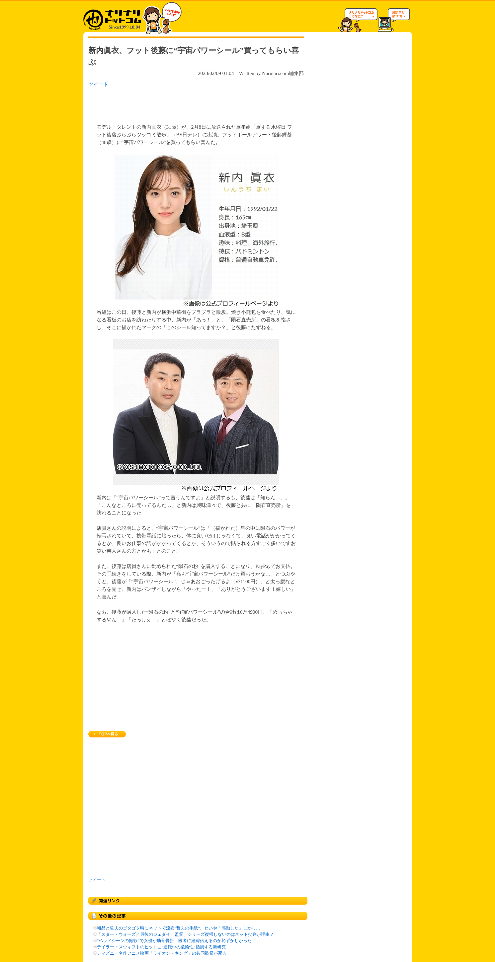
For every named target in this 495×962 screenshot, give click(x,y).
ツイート (98, 84)
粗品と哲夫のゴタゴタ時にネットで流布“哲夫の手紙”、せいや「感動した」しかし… (178, 928)
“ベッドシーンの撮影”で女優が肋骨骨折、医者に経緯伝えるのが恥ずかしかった (174, 940)
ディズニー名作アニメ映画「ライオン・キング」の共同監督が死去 (161, 953)
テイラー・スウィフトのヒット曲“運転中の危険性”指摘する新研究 (161, 947)
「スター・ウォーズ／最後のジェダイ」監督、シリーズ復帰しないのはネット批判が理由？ (185, 934)
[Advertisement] (174, 103)
